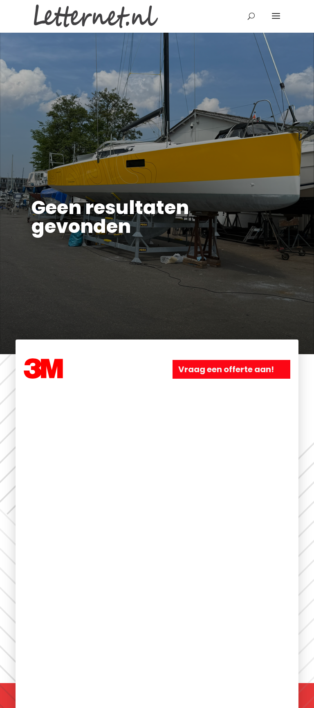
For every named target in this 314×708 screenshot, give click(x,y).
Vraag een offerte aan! (226, 369)
